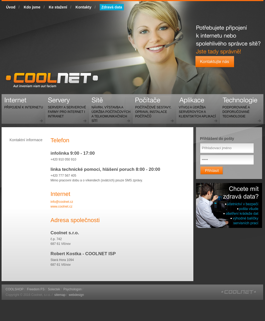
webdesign (76, 295)
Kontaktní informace (26, 140)
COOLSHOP (15, 289)
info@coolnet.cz (62, 202)
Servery (65, 109)
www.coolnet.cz (61, 206)
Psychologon (72, 289)
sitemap (59, 295)
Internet (22, 105)
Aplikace (196, 109)
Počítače (151, 109)
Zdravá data (111, 7)
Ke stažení (58, 7)
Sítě (109, 112)
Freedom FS (36, 289)
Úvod (10, 7)
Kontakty (84, 7)
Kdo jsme (32, 7)
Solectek (54, 289)
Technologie (235, 109)
